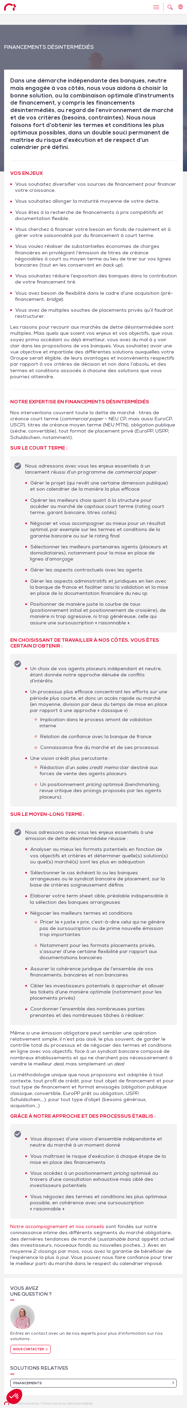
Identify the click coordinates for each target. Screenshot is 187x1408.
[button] (14, 1396)
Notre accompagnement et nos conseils (57, 1226)
